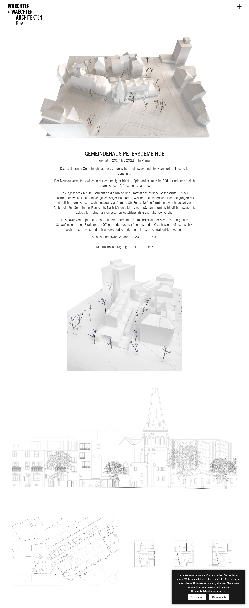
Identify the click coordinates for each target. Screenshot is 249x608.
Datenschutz (219, 599)
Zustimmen (197, 599)
